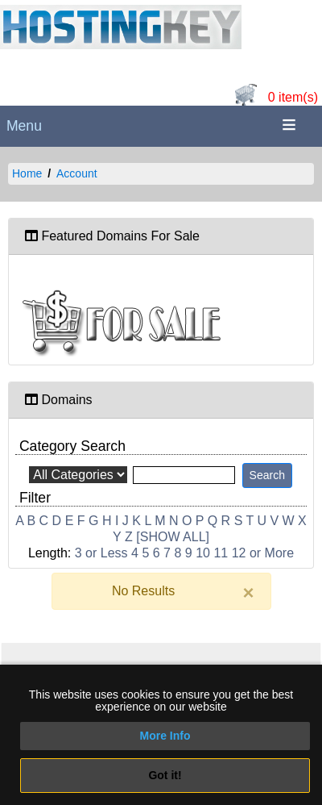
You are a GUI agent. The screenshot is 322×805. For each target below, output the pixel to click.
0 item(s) (293, 97)
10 (203, 553)
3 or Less (101, 553)
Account (76, 173)
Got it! (164, 775)
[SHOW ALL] (172, 537)
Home (27, 173)
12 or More (263, 553)
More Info (165, 735)
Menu (24, 126)
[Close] (248, 593)
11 (220, 553)
